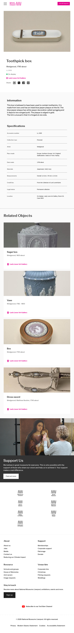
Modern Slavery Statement (27, 626)
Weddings (41, 578)
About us (7, 546)
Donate (40, 554)
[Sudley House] (53, 513)
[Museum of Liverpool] (20, 493)
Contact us (8, 554)
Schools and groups (11, 569)
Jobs (5, 549)
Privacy (13, 626)
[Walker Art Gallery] (20, 513)
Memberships (43, 546)
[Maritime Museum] (53, 503)
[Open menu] (5, 3)
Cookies (42, 626)
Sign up (9, 595)
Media (6, 551)
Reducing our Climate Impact (15, 557)
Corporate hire (43, 569)
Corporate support (45, 549)
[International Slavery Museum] (20, 503)
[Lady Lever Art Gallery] (20, 524)
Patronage (41, 551)
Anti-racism (8, 575)
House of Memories (11, 572)
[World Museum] (53, 493)
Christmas (42, 572)
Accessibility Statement (56, 626)
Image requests (10, 578)
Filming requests (44, 575)
